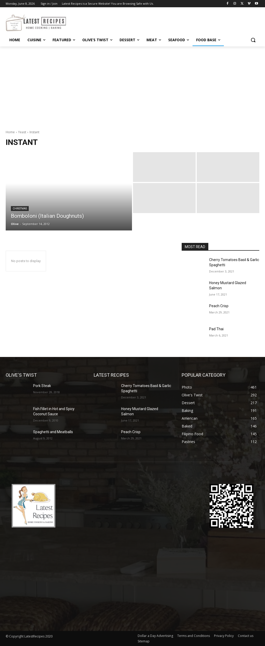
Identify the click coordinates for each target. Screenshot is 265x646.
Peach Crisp (219, 306)
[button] (253, 40)
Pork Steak (42, 386)
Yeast (22, 132)
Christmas (20, 208)
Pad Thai (216, 329)
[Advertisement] (132, 85)
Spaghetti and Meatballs (53, 432)
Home (10, 132)
